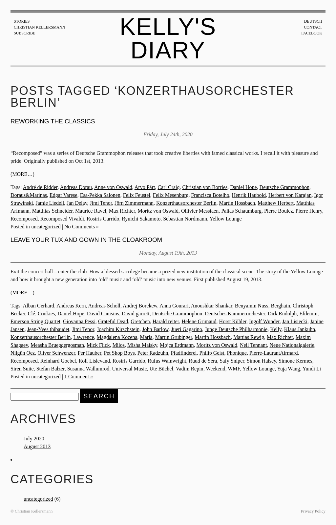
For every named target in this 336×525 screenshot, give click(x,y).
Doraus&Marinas (28, 195)
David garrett (136, 313)
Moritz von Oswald (158, 211)
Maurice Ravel (90, 211)
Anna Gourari (173, 305)
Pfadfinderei (184, 353)
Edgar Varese (63, 195)
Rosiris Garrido (103, 218)
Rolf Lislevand (94, 361)
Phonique (237, 353)
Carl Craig (168, 187)
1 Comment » (78, 376)
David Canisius (103, 313)
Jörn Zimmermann (134, 203)
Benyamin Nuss (251, 305)
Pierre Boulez (278, 211)
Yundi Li (312, 368)
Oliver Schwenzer (56, 353)
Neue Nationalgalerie (291, 345)
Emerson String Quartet (35, 321)
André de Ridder (40, 187)
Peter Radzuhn (152, 353)
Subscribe (24, 33)
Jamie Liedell (49, 203)
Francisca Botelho (210, 195)
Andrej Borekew (140, 305)
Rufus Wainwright (167, 361)
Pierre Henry (308, 211)
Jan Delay (77, 203)
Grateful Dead (113, 321)
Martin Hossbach (237, 203)
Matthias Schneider (52, 211)
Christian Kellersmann (39, 27)
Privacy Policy (313, 511)
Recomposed (24, 218)
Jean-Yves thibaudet (48, 329)
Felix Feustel (136, 195)
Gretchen (140, 321)
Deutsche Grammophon (284, 187)
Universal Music (129, 368)
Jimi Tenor (101, 203)
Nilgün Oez (22, 353)
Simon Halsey (261, 361)
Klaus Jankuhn (299, 329)
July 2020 (34, 438)
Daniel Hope (243, 187)
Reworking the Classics (52, 121)
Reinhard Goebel (58, 361)
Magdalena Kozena (117, 337)
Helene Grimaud (198, 321)
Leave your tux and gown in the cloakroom (86, 239)
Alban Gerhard (38, 305)
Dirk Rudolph (282, 313)
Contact (313, 27)
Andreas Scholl (104, 305)
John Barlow (155, 329)
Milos (119, 345)
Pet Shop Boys (119, 353)
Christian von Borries (205, 187)
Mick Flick (98, 345)
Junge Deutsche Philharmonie (236, 329)
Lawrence (83, 337)
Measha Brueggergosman (57, 345)
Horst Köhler (232, 321)
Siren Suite (22, 368)
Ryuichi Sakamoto (141, 218)
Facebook (311, 33)
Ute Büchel (161, 368)
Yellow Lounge (225, 218)
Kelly (276, 329)
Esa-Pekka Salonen (100, 195)
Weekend (215, 368)
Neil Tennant (253, 345)
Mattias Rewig (248, 337)
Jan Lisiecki (294, 321)
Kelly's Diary (168, 38)
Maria (146, 337)
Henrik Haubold (249, 195)
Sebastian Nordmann (185, 218)
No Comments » (81, 226)
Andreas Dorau (76, 187)
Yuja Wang (288, 368)
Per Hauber (89, 353)
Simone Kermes (295, 361)
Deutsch (313, 21)
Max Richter (122, 211)
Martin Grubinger (173, 337)
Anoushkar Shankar (211, 305)
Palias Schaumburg (241, 211)
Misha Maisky (142, 345)
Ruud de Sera (203, 361)
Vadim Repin (189, 368)
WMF (234, 368)
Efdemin (308, 313)
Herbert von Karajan (290, 195)
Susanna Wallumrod (88, 368)
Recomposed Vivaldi (62, 218)
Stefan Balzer (50, 368)
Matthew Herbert (276, 203)
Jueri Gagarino (186, 329)
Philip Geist (211, 353)
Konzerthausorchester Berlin (186, 203)
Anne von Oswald (113, 187)
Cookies (46, 313)
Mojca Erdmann (177, 345)
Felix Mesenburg (171, 195)
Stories (22, 21)
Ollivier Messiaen (200, 211)
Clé (31, 313)
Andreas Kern (71, 305)
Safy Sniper (232, 361)
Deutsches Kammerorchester (235, 313)
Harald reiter (166, 321)
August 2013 (37, 446)
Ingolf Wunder (264, 321)
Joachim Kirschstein (118, 329)
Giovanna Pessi (79, 321)
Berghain (280, 305)
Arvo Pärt (145, 187)
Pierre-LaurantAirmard (273, 353)
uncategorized (46, 226)
